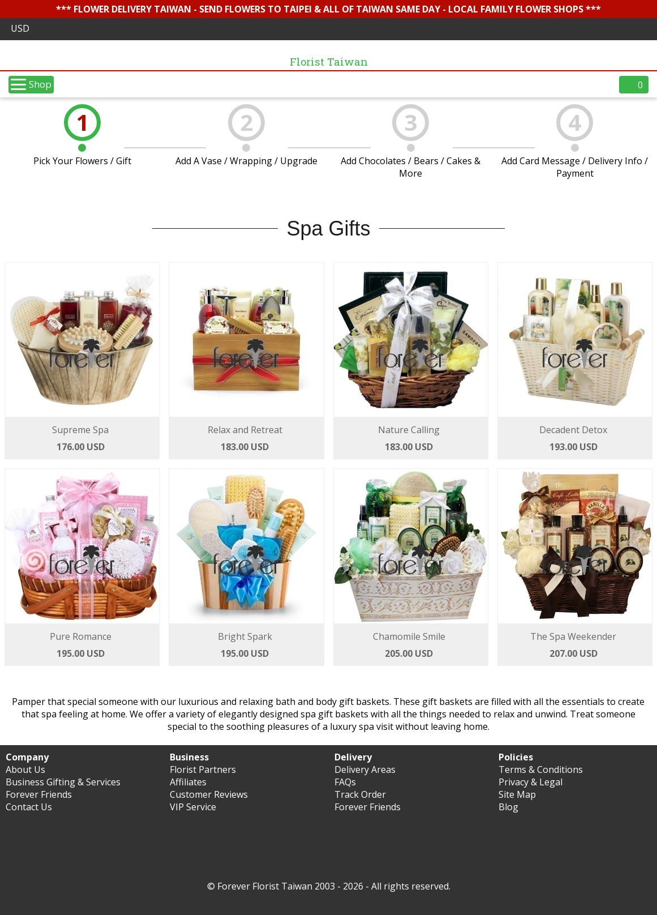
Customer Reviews (209, 794)
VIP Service (193, 807)
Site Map (517, 794)
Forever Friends (39, 794)
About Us (25, 769)
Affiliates (188, 782)
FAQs (345, 782)
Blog (508, 807)
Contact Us (29, 807)
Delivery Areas (365, 769)
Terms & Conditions (541, 769)
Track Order (360, 794)
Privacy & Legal (530, 782)
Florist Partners (203, 769)
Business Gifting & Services (63, 782)
